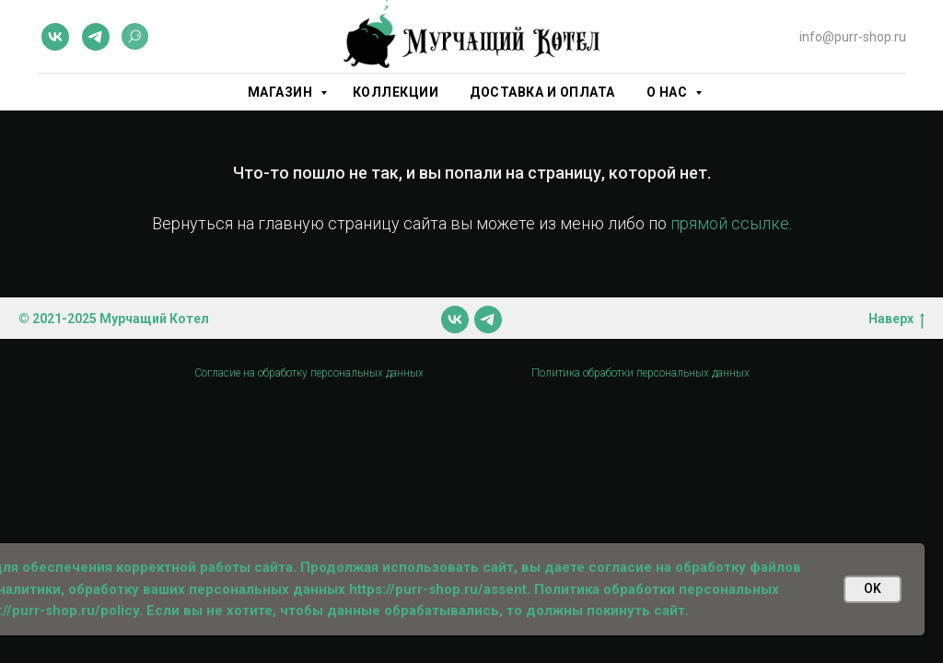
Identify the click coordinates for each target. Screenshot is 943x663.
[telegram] (96, 37)
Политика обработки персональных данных (640, 372)
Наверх (896, 319)
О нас (668, 92)
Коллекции (396, 92)
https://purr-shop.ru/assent (438, 589)
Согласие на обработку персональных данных (309, 372)
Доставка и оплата (542, 92)
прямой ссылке (729, 223)
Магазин (282, 92)
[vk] (55, 37)
